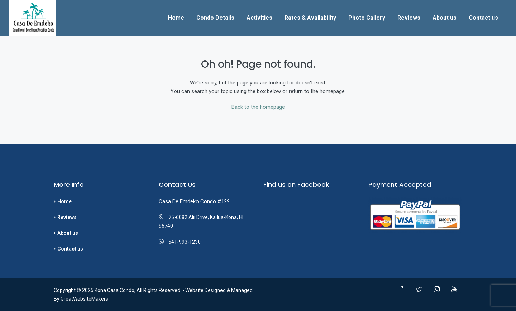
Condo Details (215, 17)
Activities (259, 17)
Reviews (408, 17)
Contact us (483, 17)
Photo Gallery (366, 17)
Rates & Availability (310, 17)
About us (445, 17)
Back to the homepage (258, 107)
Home (176, 17)
